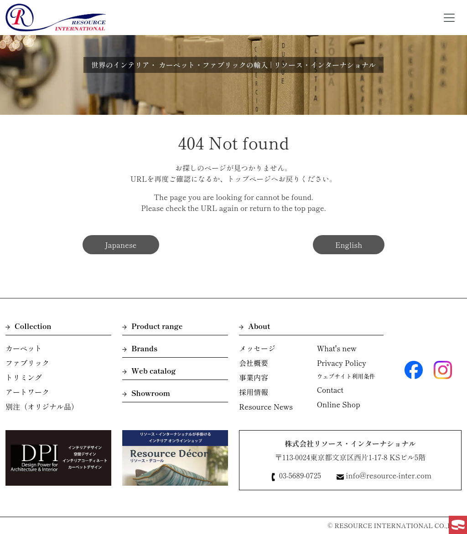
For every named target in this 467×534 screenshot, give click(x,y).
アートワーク (27, 391)
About (254, 325)
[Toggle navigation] (449, 17)
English (348, 244)
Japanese (121, 244)
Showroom (146, 392)
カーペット (23, 348)
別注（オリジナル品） (41, 406)
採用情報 (253, 391)
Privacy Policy (341, 362)
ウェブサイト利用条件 (346, 376)
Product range (152, 325)
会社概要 (253, 362)
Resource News (266, 406)
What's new (337, 348)
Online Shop (338, 404)
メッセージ (257, 348)
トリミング (23, 377)
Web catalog (149, 370)
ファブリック (27, 362)
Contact (330, 389)
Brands (139, 348)
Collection (28, 325)
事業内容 (253, 377)
